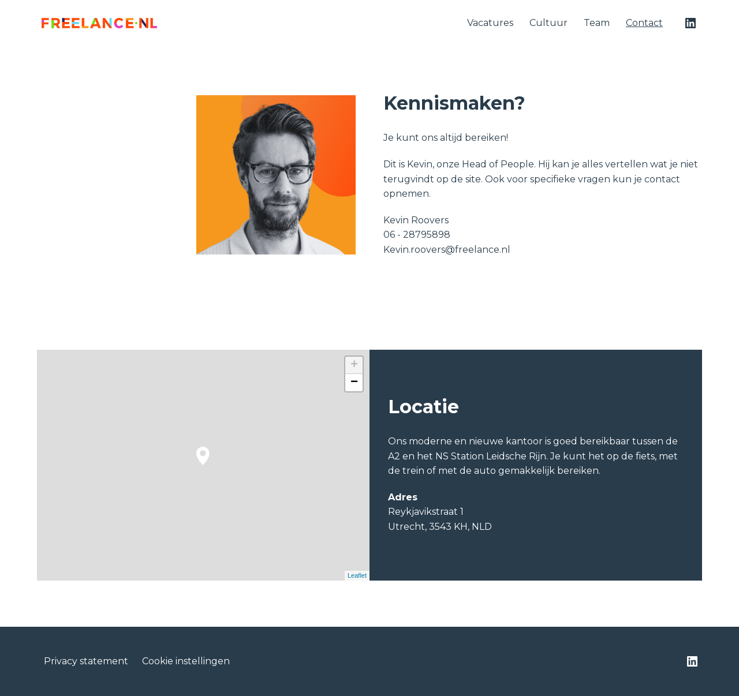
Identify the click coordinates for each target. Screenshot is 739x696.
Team (597, 22)
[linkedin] (690, 23)
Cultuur (548, 22)
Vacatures (490, 22)
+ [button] (354, 365)
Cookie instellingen (186, 661)
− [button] (354, 382)
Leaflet (357, 575)
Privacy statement (86, 661)
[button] (203, 456)
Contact (644, 22)
